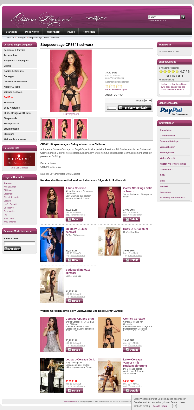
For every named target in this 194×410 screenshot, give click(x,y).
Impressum (165, 192)
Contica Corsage (134, 318)
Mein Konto (32, 31)
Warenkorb (53, 31)
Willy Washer (10, 222)
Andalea (7, 183)
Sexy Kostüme (12, 107)
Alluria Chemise (76, 188)
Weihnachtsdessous (15, 139)
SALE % (8, 97)
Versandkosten (117, 78)
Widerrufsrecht (167, 158)
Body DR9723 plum (135, 228)
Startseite (11, 31)
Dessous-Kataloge (169, 141)
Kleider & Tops (12, 86)
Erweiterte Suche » (157, 20)
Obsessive (9, 208)
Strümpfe (9, 134)
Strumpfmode (11, 128)
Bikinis (7, 66)
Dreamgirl (8, 194)
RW (5, 215)
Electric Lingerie (11, 197)
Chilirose (8, 190)
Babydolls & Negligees (16, 60)
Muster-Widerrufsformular (173, 164)
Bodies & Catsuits (14, 71)
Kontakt (164, 186)
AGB (162, 175)
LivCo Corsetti (10, 204)
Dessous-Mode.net (70, 401)
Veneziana (9, 218)
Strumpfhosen (11, 123)
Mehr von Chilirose (19, 160)
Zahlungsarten (167, 152)
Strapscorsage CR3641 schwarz (43, 37)
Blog (162, 181)
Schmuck (9, 102)
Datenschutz (166, 169)
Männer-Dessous (13, 92)
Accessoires (10, 55)
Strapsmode (10, 118)
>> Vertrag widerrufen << (172, 197)
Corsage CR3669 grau (80, 318)
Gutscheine (165, 130)
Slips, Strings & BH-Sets (17, 113)
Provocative (9, 211)
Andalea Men (10, 187)
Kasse (71, 31)
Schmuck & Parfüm (14, 50)
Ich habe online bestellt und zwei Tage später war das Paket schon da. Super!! (174, 87)
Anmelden (89, 31)
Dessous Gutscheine (15, 81)
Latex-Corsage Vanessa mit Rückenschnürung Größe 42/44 (135, 364)
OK (174, 406)
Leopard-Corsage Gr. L (80, 359)
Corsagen (21, 37)
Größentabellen (168, 135)
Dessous (10, 37)
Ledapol (7, 201)
